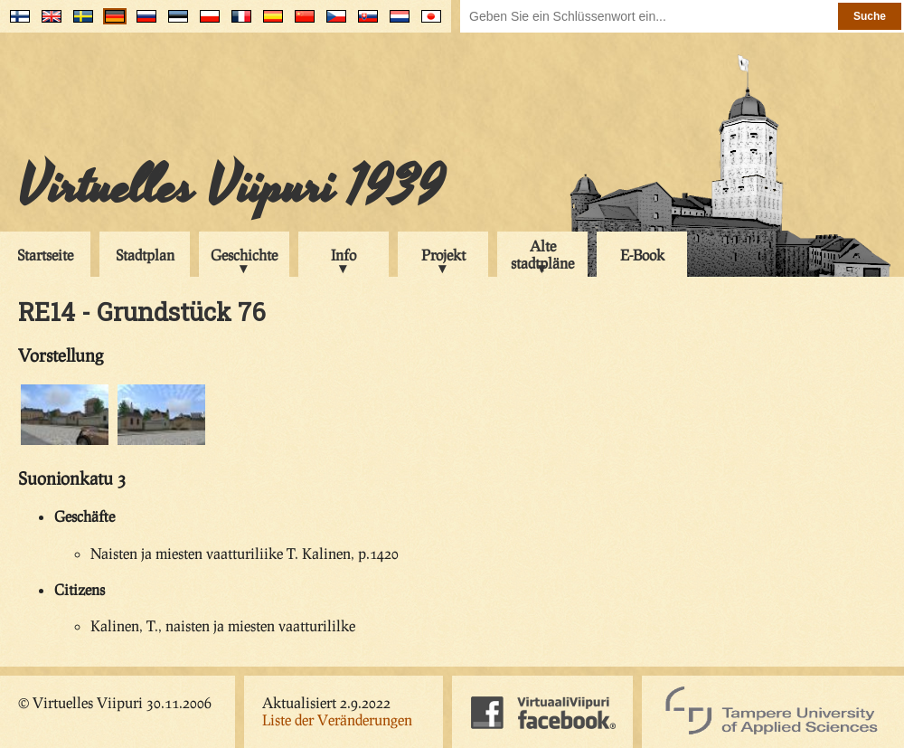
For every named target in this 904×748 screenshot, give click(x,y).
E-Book (642, 254)
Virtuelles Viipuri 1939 (231, 187)
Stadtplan (145, 254)
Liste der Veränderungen (337, 719)
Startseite (45, 254)
